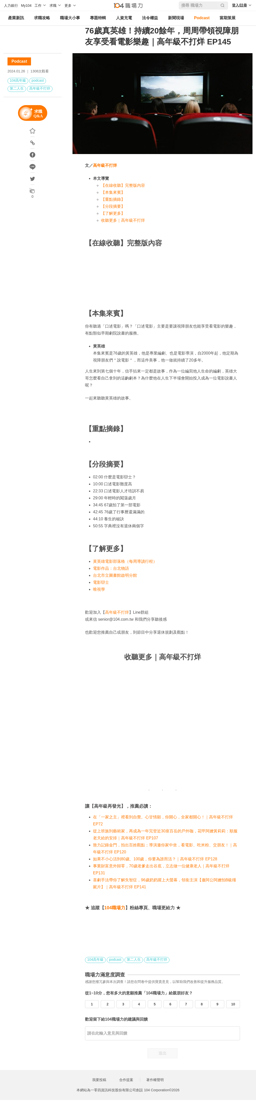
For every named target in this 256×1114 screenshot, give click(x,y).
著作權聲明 (155, 1080)
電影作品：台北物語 (111, 568)
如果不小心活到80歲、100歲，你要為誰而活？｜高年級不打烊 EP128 (155, 859)
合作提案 (126, 1080)
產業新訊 (16, 18)
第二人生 (17, 88)
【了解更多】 (113, 213)
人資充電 (124, 18)
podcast (38, 80)
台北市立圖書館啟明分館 (115, 575)
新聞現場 (176, 18)
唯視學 (99, 589)
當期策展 (228, 18)
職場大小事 (70, 18)
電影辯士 (101, 582)
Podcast (202, 18)
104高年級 (18, 80)
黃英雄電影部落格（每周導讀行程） (125, 561)
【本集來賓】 (113, 192)
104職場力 (114, 907)
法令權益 (150, 18)
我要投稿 (99, 1080)
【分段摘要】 (113, 206)
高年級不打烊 (39, 88)
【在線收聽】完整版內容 (123, 185)
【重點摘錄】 (113, 199)
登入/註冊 (239, 5)
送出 (162, 1053)
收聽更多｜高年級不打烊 (123, 220)
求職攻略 (42, 18)
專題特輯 (98, 18)
